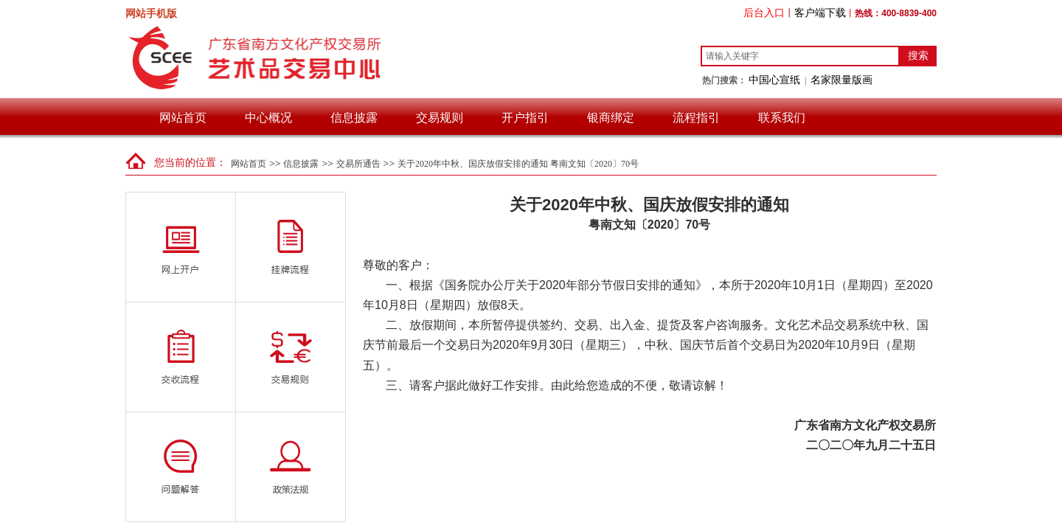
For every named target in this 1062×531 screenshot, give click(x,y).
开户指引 (525, 117)
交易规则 (439, 117)
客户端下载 (820, 12)
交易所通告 (358, 164)
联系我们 (781, 117)
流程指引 (696, 117)
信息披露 (354, 117)
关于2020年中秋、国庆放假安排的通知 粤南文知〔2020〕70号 (518, 164)
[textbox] (800, 56)
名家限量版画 (841, 80)
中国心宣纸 (774, 80)
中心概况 (268, 117)
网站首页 (182, 117)
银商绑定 (610, 117)
